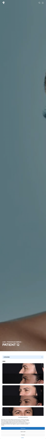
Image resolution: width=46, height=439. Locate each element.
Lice (4, 342)
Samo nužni (23, 431)
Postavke (23, 434)
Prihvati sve (23, 428)
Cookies (22, 437)
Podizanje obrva (14, 342)
